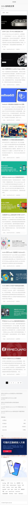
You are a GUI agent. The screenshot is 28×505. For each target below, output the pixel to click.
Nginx (12, 489)
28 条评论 (18, 266)
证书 (23, 485)
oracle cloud (17, 491)
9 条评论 (18, 157)
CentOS (3, 485)
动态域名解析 (5, 493)
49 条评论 (18, 195)
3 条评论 (18, 301)
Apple (16, 487)
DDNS (8, 485)
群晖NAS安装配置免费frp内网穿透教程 (10, 402)
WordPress (11, 493)
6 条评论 (18, 84)
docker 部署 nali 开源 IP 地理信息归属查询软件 (15, 286)
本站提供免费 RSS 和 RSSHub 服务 (9, 398)
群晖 (8, 483)
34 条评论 (18, 120)
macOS (15, 489)
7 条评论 (18, 49)
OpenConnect (11, 491)
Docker (11, 483)
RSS (19, 489)
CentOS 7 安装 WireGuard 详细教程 (11, 358)
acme (7, 491)
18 (18, 382)
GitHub (3, 487)
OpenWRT (4, 489)
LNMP (8, 489)
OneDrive (8, 487)
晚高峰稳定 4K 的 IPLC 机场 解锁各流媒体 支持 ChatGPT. (14, 438)
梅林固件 (23, 489)
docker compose (13, 485)
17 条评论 (18, 232)
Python (15, 493)
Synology (4, 483)
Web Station (21, 493)
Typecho (19, 485)
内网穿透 (18, 483)
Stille (4, 49)
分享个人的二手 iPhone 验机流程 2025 (12, 31)
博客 (3, 491)
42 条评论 (18, 339)
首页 (4, 12)
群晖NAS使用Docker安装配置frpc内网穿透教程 (11, 393)
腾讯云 (19, 487)
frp (14, 483)
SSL (22, 483)
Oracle (12, 487)
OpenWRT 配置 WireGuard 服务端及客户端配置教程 (12, 411)
